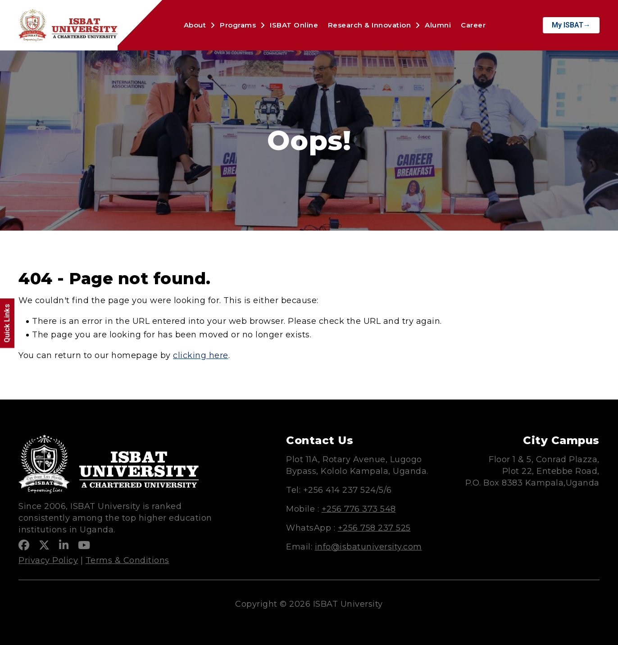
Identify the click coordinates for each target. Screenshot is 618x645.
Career (473, 25)
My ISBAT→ (571, 25)
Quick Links (7, 323)
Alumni (438, 25)
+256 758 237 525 (374, 528)
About (195, 25)
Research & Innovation (369, 25)
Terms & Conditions (127, 560)
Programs (238, 25)
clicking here (200, 355)
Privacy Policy (48, 560)
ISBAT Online (294, 25)
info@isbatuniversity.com (368, 547)
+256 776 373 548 (359, 509)
